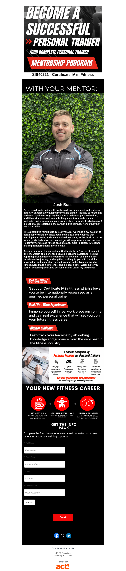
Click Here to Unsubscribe (63, 548)
